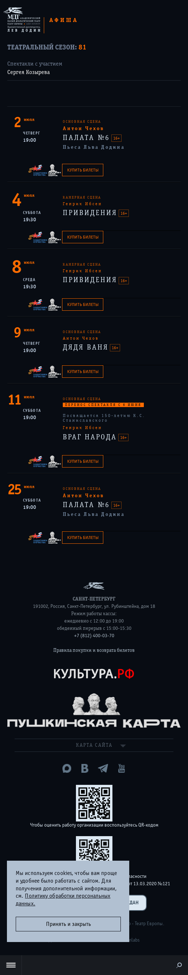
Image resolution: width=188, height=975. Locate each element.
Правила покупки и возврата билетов (94, 650)
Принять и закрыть (68, 924)
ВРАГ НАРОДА (91, 437)
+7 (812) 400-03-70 (94, 636)
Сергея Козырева (28, 72)
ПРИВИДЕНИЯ (91, 212)
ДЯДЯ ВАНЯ (87, 347)
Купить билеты (83, 170)
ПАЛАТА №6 (88, 137)
